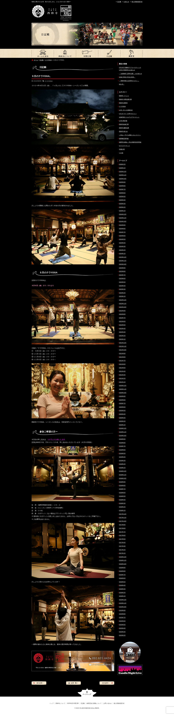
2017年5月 (122, 539)
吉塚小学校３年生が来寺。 (127, 77)
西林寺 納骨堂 (123, 103)
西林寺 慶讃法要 (124, 128)
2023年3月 (122, 289)
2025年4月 (122, 200)
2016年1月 (122, 596)
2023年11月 (122, 260)
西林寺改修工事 (124, 124)
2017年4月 (122, 542)
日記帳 (119, 1)
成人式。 (122, 84)
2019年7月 (122, 446)
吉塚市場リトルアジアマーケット (129, 117)
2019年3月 (122, 460)
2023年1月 (122, 296)
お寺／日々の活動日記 (126, 110)
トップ (43, 53)
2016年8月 (122, 571)
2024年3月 (122, 246)
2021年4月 (122, 371)
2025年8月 (122, 186)
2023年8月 (122, 271)
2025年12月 (122, 171)
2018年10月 (122, 478)
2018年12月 (122, 471)
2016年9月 (122, 567)
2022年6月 (122, 321)
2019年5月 (122, 453)
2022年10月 (122, 307)
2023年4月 (122, 286)
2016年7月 (122, 575)
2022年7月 (122, 318)
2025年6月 (122, 193)
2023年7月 (122, 275)
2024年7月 (122, 232)
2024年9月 (122, 225)
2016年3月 (122, 589)
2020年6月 (122, 407)
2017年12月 (122, 514)
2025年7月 (122, 189)
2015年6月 (122, 621)
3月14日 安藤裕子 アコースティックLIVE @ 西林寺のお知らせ (130, 69)
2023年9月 (122, 268)
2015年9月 (122, 610)
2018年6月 (122, 492)
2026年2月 (122, 164)
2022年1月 (122, 339)
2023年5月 (122, 282)
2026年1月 (122, 168)
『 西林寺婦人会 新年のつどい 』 (129, 81)
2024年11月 (122, 218)
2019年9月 (122, 439)
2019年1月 (122, 467)
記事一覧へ (73, 683)
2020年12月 (122, 385)
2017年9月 (122, 524)
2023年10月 (122, 264)
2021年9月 (122, 353)
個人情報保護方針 (137, 1)
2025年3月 (122, 203)
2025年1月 (122, 211)
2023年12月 (122, 257)
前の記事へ (39, 683)
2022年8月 (122, 314)
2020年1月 (122, 425)
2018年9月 (122, 482)
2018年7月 (122, 489)
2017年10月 (122, 521)
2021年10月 (122, 350)
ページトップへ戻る (87, 692)
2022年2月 (122, 335)
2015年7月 (122, 617)
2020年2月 (122, 421)
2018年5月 (122, 496)
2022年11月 (122, 303)
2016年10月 (122, 564)
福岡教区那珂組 (124, 138)
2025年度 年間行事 (87, 53)
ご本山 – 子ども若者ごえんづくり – (130, 135)
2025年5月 (122, 196)
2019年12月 (122, 428)
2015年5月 (122, 624)
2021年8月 (122, 357)
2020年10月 (122, 392)
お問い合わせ (107, 703)
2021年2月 (122, 378)
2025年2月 (122, 207)
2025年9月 (122, 182)
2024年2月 (122, 250)
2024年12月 (122, 214)
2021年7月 (122, 360)
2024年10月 (122, 221)
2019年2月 (122, 464)
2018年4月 (122, 500)
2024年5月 (122, 239)
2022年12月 (122, 300)
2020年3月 (122, 418)
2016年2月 (122, 592)
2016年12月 (122, 557)
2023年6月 (122, 278)
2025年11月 (122, 175)
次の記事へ (107, 683)
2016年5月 (122, 582)
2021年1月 (122, 382)
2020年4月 (122, 414)
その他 (121, 153)
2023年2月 (122, 293)
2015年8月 (122, 614)
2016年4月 (122, 585)
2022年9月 (122, 310)
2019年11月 (122, 432)
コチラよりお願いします (56, 439)
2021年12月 (122, 343)
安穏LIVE (122, 149)
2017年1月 (122, 553)
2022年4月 (122, 328)
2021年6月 (122, 364)
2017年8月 (122, 528)
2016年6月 (122, 578)
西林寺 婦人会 (123, 131)
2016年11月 (122, 560)
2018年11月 (122, 475)
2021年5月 (122, 368)
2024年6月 (122, 235)
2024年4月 (122, 243)
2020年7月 (122, 403)
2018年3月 (122, 503)
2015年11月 (122, 603)
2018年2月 (122, 507)
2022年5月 (122, 325)
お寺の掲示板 (123, 121)
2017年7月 (122, 532)
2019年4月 (122, 457)
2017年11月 (122, 517)
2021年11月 (122, 346)
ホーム (36, 60)
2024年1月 (122, 253)
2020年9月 (122, 396)
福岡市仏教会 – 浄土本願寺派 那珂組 (130, 142)
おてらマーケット (124, 145)
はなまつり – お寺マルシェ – (128, 113)
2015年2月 (122, 635)
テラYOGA (48, 60)
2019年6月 (122, 450)
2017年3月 (122, 546)
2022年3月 (122, 332)
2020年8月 (122, 400)
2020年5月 (122, 410)
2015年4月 (122, 628)
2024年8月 (122, 228)
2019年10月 (122, 435)
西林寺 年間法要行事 (125, 99)
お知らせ (126, 1)
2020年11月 (122, 389)
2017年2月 (122, 550)
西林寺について (65, 53)
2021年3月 (122, 375)
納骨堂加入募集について (131, 53)
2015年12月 (122, 599)
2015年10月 (122, 607)
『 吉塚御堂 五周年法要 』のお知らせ (130, 73)
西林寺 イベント (124, 96)
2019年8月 (122, 443)
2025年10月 (122, 178)
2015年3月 (122, 632)
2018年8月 (122, 485)
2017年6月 (122, 535)
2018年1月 (122, 510)
